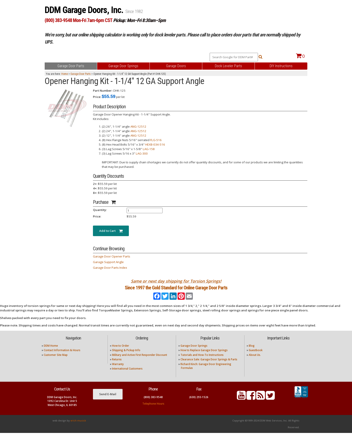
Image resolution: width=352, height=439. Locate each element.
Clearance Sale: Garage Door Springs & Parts (208, 365)
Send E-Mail (107, 400)
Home (64, 73)
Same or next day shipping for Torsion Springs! (176, 281)
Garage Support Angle (108, 262)
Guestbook (255, 356)
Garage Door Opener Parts (111, 256)
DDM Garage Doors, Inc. (85, 10)
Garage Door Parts (80, 73)
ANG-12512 (138, 126)
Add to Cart (111, 231)
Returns (117, 365)
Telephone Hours (153, 409)
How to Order (120, 351)
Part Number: (102, 91)
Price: (97, 97)
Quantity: (100, 210)
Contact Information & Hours (62, 356)
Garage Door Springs (193, 351)
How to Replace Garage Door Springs (204, 356)
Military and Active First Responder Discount (139, 360)
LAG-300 (142, 153)
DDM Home (51, 351)
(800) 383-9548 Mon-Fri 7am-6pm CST (78, 20)
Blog (252, 351)
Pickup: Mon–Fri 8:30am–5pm (139, 20)
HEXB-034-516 (155, 144)
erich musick (78, 426)
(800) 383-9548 (153, 403)
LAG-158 (149, 149)
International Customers (127, 374)
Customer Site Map (56, 360)
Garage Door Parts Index (110, 268)
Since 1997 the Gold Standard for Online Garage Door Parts (176, 290)
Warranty (118, 370)
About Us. (255, 360)
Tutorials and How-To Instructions (202, 360)
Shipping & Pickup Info (126, 356)
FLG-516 (156, 140)
